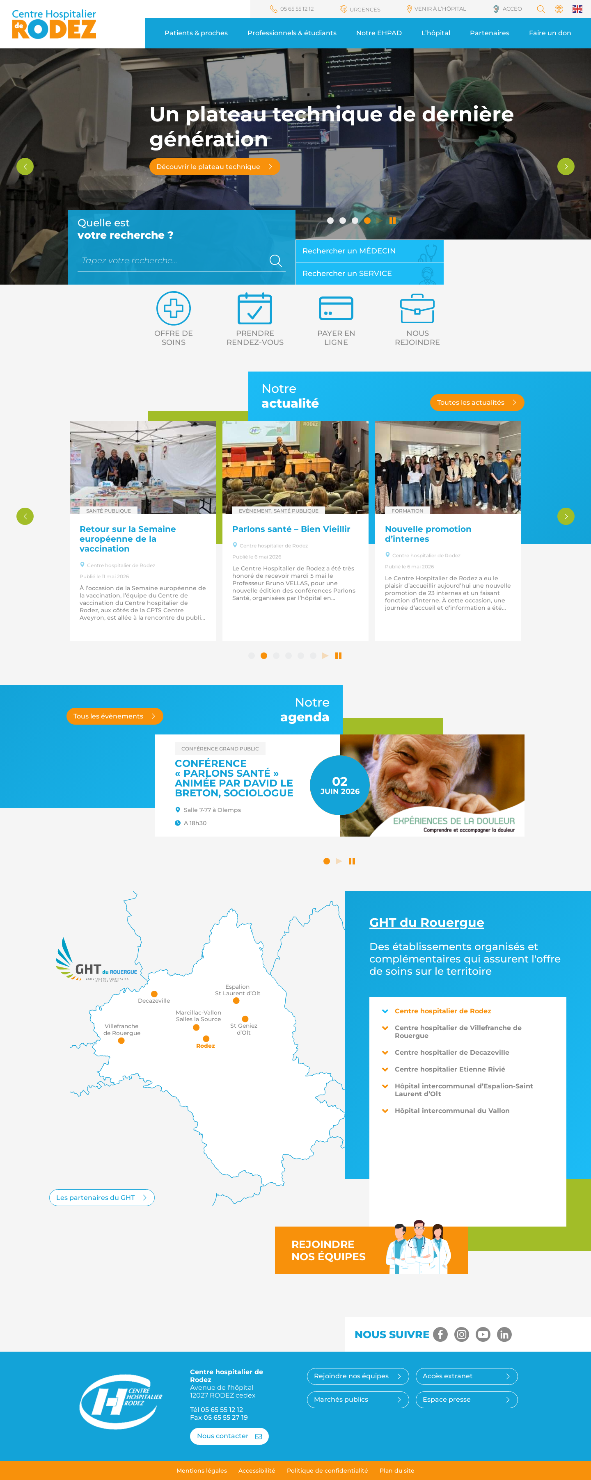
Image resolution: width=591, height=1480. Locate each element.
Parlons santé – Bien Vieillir (333, 529)
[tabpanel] (184, 531)
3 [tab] (356, 221)
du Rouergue (426, 922)
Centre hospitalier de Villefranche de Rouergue (452, 1032)
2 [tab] (343, 221)
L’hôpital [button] (435, 33)
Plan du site (397, 1470)
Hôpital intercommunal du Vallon (446, 1111)
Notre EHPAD (379, 33)
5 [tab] (302, 656)
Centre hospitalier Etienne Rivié (443, 1069)
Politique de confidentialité (327, 1470)
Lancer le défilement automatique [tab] (380, 221)
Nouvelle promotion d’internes (469, 534)
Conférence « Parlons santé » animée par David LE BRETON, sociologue (234, 778)
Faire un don (550, 33)
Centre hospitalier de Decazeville (445, 1052)
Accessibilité (256, 1470)
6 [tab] (314, 656)
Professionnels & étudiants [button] (292, 33)
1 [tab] (331, 221)
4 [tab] (368, 221)
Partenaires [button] (489, 33)
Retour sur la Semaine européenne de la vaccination (169, 539)
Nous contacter (229, 1436)
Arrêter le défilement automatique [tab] (393, 221)
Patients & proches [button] (196, 33)
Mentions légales (201, 1470)
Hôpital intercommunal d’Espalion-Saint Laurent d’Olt (457, 1090)
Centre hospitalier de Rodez (436, 1011)
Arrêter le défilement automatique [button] (352, 862)
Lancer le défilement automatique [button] (340, 862)
